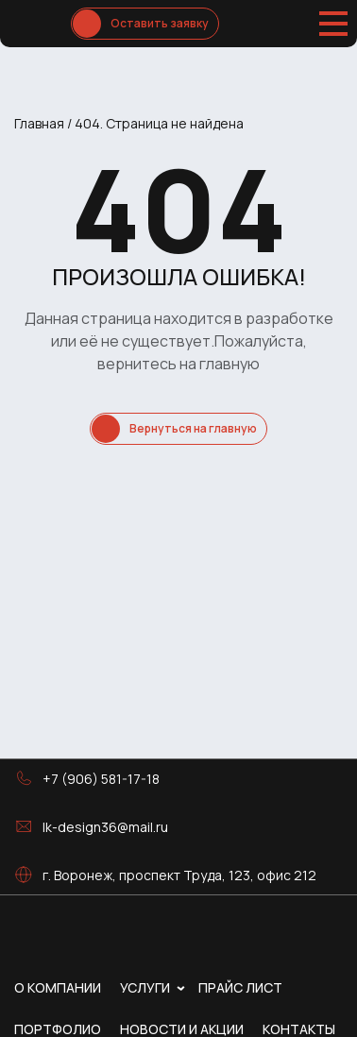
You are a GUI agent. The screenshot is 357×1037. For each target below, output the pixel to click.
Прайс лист (240, 987)
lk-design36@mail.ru (105, 827)
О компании (57, 987)
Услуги (145, 987)
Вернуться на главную (193, 428)
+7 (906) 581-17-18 (101, 779)
